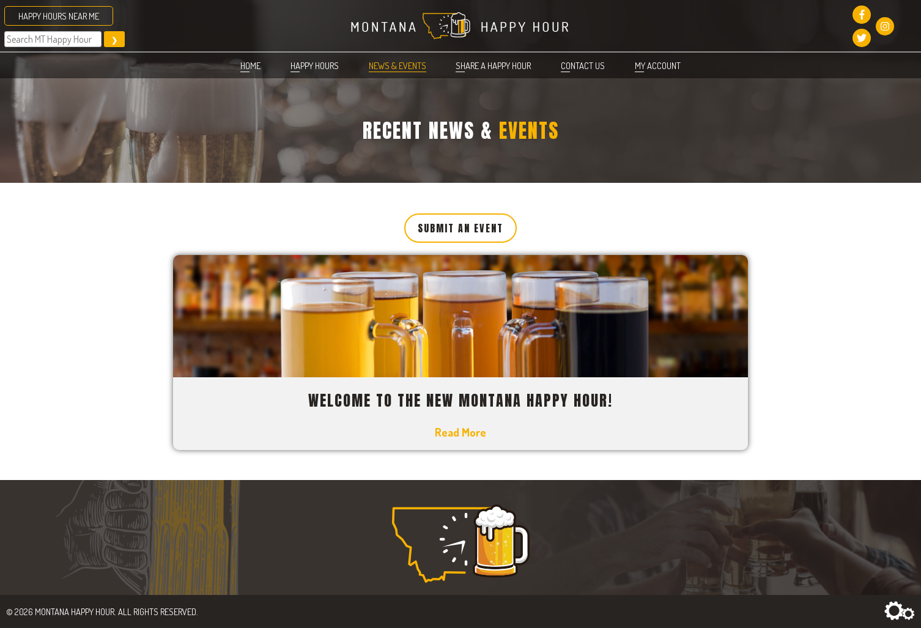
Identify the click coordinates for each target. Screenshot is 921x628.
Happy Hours (314, 65)
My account (658, 65)
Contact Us (583, 65)
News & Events (397, 65)
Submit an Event (460, 228)
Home (250, 65)
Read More (460, 432)
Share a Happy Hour (493, 65)
